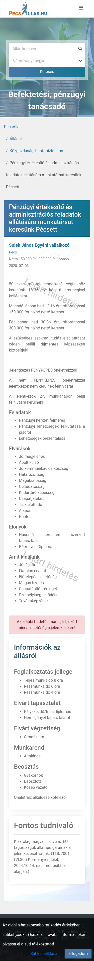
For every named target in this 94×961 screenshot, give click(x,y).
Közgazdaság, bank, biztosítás (36, 150)
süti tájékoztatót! (39, 944)
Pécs (13, 252)
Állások (16, 138)
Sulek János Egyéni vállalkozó (39, 245)
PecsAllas (12, 126)
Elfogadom (78, 953)
